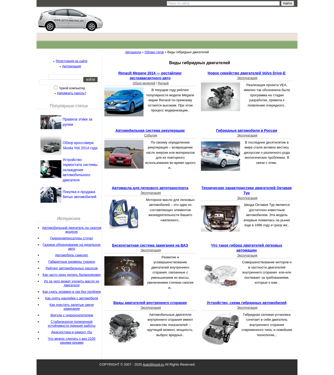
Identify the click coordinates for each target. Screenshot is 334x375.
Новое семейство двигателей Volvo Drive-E (246, 73)
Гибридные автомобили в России (246, 130)
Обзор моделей (144, 83)
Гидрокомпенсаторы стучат (71, 238)
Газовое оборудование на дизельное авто (72, 247)
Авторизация (71, 66)
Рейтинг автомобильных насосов (72, 268)
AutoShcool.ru (153, 364)
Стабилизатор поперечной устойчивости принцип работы (72, 324)
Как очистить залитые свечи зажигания (72, 307)
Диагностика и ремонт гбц (71, 332)
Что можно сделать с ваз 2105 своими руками (71, 340)
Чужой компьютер (71, 88)
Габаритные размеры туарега (71, 262)
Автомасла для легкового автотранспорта (150, 188)
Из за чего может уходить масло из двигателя (71, 283)
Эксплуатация (247, 78)
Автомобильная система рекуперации (149, 130)
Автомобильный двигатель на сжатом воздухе (71, 230)
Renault (163, 83)
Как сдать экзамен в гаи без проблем (72, 292)
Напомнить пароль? (71, 93)
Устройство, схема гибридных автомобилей (247, 303)
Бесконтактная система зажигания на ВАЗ (150, 245)
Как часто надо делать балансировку (72, 275)
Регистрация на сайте (72, 61)
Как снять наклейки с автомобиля (71, 298)
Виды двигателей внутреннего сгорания (150, 303)
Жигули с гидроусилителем (71, 315)
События (150, 135)
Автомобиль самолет (71, 255)
